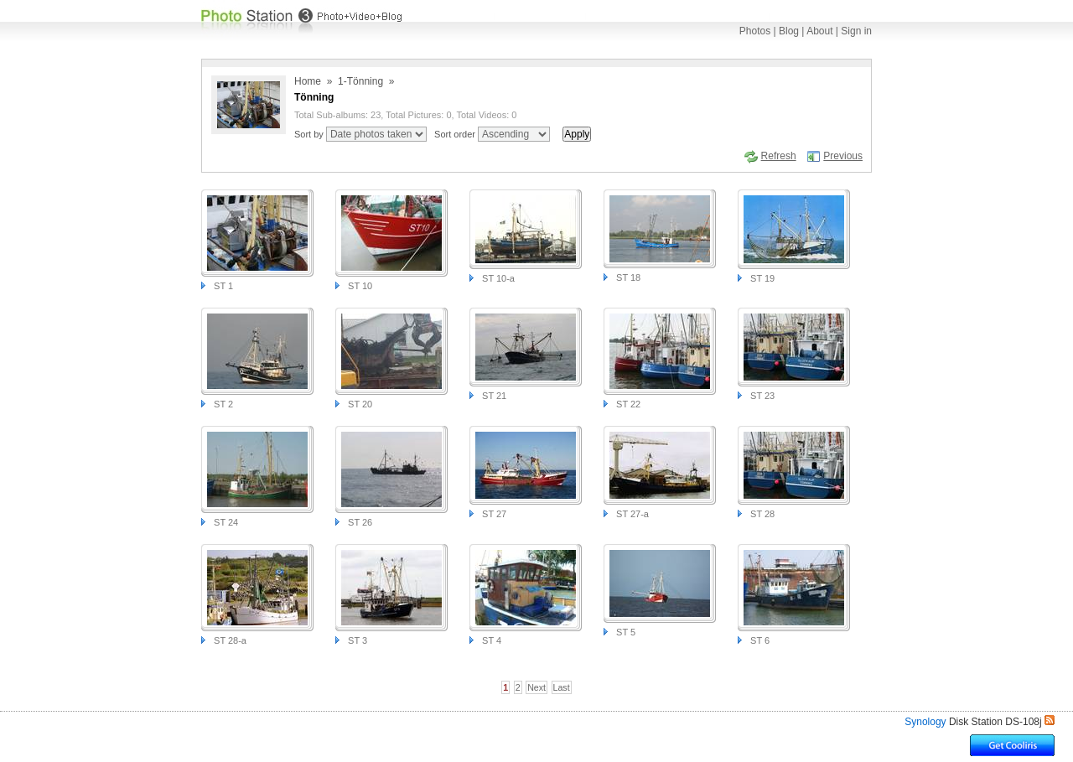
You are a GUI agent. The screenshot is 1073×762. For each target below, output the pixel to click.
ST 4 (491, 640)
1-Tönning (360, 81)
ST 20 (360, 404)
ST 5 (625, 632)
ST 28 (762, 514)
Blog (789, 31)
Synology (925, 722)
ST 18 (628, 277)
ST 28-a (230, 640)
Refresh (778, 156)
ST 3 (357, 640)
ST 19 (762, 278)
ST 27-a (632, 514)
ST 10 (360, 286)
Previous (843, 156)
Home (307, 81)
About (819, 31)
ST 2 (223, 404)
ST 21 (494, 396)
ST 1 (223, 286)
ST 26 (360, 522)
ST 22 (628, 404)
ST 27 (494, 514)
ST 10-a (498, 278)
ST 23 (762, 396)
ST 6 (760, 640)
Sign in (856, 31)
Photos (754, 31)
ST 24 (226, 522)
